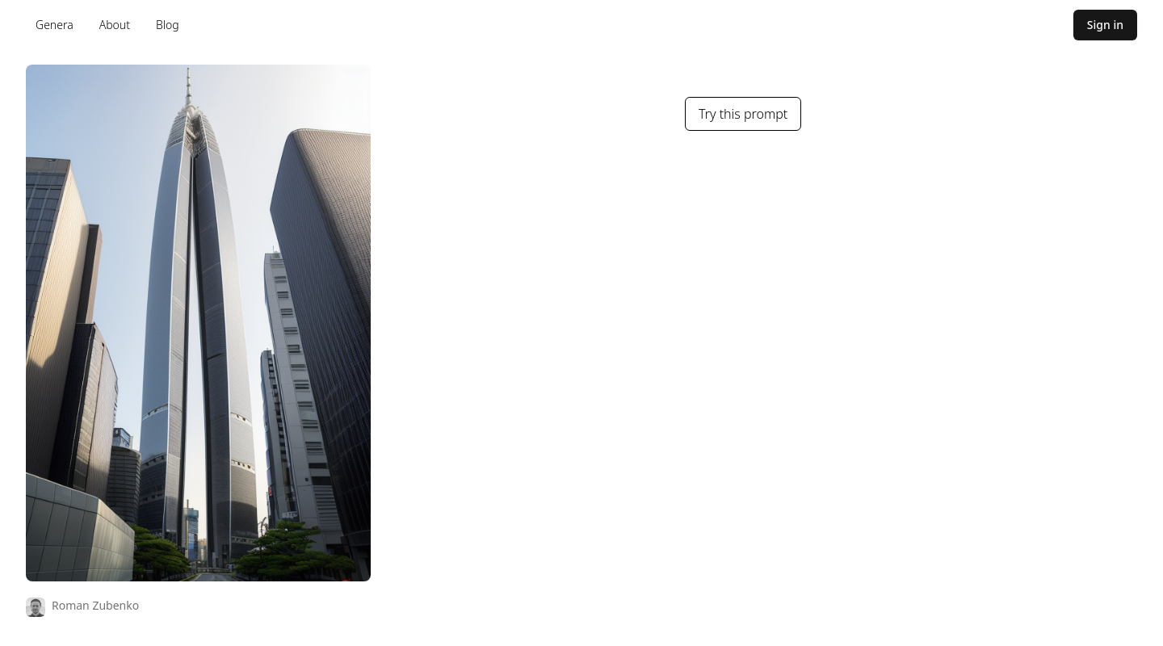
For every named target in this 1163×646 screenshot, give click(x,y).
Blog (167, 24)
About (114, 24)
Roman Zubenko (95, 605)
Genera (54, 24)
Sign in (1105, 24)
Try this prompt (743, 114)
